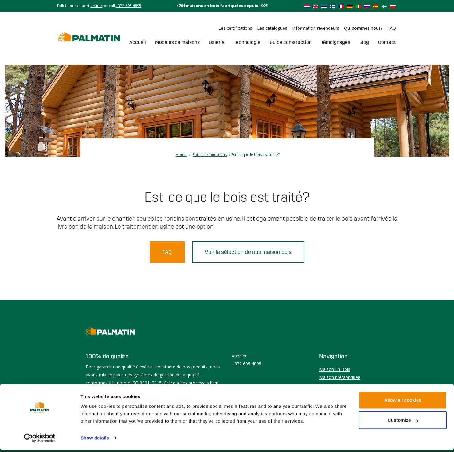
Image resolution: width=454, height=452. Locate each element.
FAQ (391, 28)
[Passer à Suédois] (384, 6)
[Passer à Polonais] (393, 6)
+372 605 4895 (128, 5)
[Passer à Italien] (358, 6)
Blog (364, 42)
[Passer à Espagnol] (375, 6)
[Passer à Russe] (367, 6)
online (96, 5)
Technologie (247, 42)
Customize (403, 422)
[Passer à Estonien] (324, 6)
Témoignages (335, 42)
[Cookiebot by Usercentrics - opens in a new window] (40, 440)
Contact (387, 42)
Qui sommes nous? (363, 28)
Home (181, 154)
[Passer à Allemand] (350, 6)
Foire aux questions (210, 154)
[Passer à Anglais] (315, 6)
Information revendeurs (315, 28)
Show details (94, 439)
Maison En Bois (334, 369)
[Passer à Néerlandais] (307, 6)
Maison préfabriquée (339, 377)
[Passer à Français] (341, 6)
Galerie (217, 42)
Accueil (137, 42)
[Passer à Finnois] (332, 6)
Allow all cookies (402, 402)
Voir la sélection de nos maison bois (248, 252)
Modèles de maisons (177, 42)
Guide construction (291, 42)
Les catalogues (272, 28)
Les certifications (235, 28)
